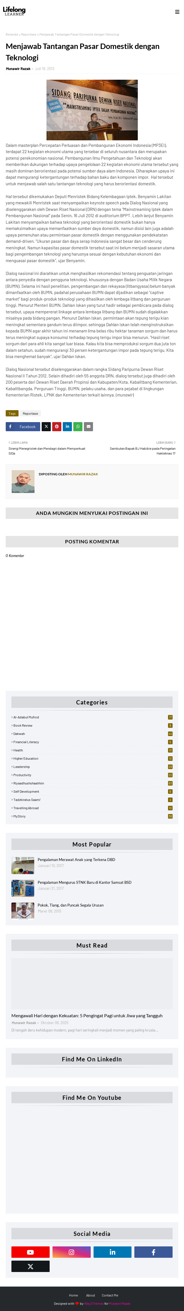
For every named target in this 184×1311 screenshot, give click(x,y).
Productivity (93, 775)
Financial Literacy (93, 742)
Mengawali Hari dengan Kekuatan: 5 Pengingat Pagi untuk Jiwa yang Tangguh (87, 1015)
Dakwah (93, 733)
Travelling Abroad (93, 808)
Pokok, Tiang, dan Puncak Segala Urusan (71, 905)
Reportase (28, 34)
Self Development (93, 791)
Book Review (93, 725)
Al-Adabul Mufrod (93, 717)
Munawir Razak (18, 68)
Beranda (12, 34)
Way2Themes (94, 1303)
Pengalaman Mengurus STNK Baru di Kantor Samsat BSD (85, 882)
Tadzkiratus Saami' (93, 800)
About (90, 1295)
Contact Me (110, 1295)
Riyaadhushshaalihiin (93, 783)
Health (93, 750)
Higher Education (93, 758)
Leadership (93, 766)
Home (73, 1295)
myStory (93, 816)
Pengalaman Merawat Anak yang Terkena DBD (76, 859)
